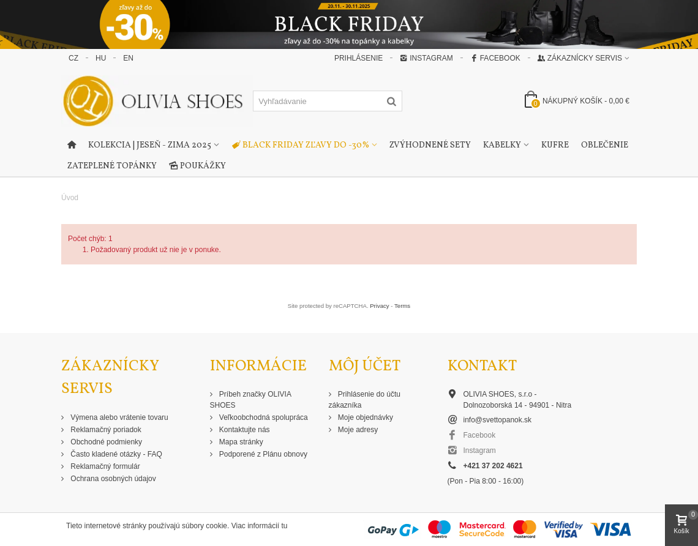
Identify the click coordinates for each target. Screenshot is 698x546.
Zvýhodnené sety (430, 145)
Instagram (426, 58)
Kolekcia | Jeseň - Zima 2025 (149, 145)
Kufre (555, 145)
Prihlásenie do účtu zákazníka (364, 400)
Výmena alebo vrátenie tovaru (118, 417)
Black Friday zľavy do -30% (300, 146)
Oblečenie (604, 145)
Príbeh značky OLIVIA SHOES (250, 400)
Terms (402, 305)
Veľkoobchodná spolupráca (262, 417)
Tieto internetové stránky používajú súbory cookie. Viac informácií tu (177, 526)
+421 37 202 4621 (493, 466)
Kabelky (502, 145)
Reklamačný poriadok (105, 429)
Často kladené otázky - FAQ (115, 454)
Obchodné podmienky (105, 442)
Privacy (379, 305)
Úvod (69, 197)
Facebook (495, 58)
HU (101, 58)
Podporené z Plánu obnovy (262, 454)
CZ (73, 58)
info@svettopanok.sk (497, 420)
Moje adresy (357, 429)
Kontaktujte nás (243, 429)
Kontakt (482, 366)
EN (128, 58)
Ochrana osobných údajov (112, 478)
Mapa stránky (240, 442)
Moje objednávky (364, 417)
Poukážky (197, 166)
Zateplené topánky (112, 166)
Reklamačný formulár (104, 466)
